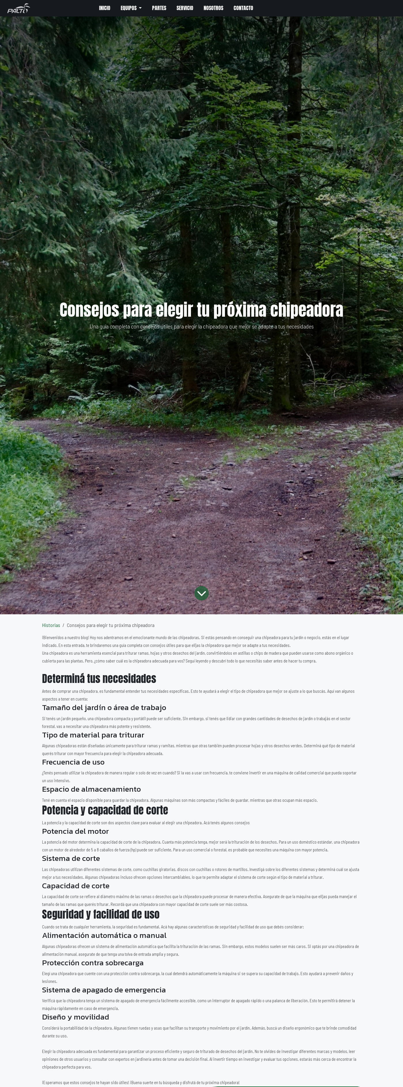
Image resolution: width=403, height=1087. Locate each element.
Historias (51, 625)
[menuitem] (104, 8)
